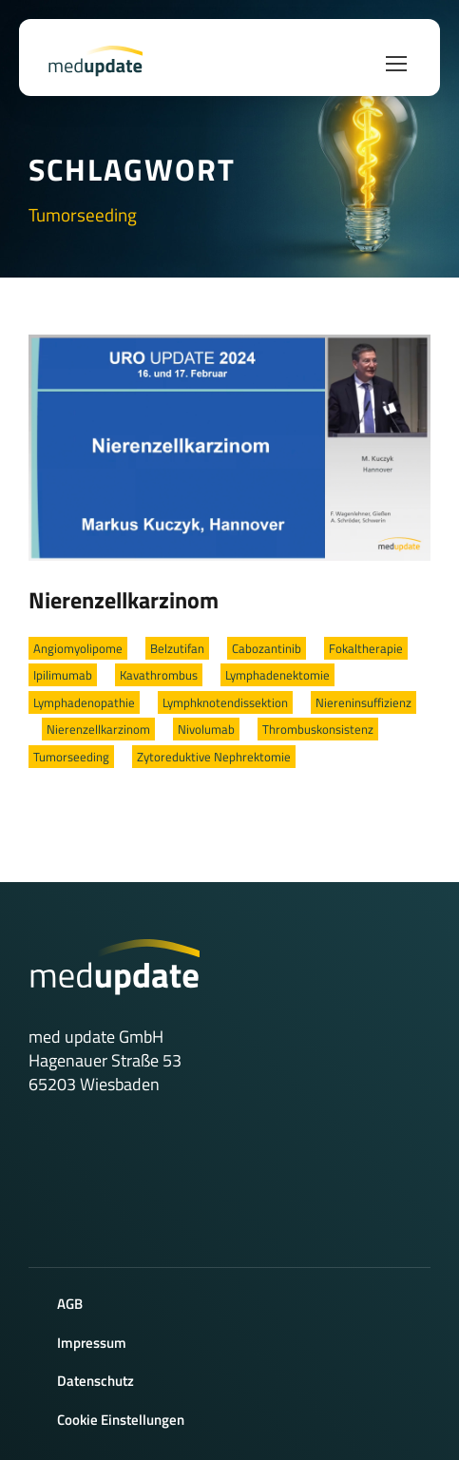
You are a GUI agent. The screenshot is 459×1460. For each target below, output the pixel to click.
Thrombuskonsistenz (317, 729)
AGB (70, 1304)
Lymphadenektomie (277, 674)
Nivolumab (206, 729)
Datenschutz (95, 1381)
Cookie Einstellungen (120, 1420)
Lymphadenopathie (84, 702)
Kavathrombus (159, 674)
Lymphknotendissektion (225, 702)
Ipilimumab (62, 674)
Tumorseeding (71, 756)
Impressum (91, 1343)
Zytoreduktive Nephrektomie (214, 756)
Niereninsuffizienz (363, 702)
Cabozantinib (266, 648)
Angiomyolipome (78, 648)
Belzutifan (177, 648)
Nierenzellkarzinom (124, 600)
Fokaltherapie (366, 648)
